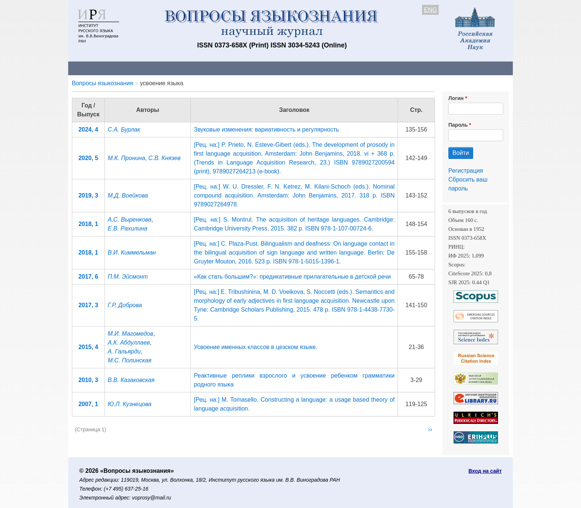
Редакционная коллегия (386, 68)
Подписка (326, 68)
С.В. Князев (164, 158)
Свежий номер (219, 68)
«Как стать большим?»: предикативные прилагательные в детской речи (292, 276)
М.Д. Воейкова (128, 195)
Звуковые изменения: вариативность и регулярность (266, 129)
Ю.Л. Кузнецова (130, 404)
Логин (456, 98)
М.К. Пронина (126, 158)
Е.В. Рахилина (127, 228)
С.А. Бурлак (124, 129)
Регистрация (465, 170)
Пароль (458, 125)
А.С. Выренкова (130, 219)
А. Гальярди (124, 351)
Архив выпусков (276, 68)
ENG (430, 10)
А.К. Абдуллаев (129, 342)
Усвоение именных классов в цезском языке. (255, 347)
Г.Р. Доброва (125, 305)
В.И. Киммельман (132, 252)
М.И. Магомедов (130, 334)
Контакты (133, 68)
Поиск (442, 68)
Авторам (173, 68)
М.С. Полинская (130, 360)
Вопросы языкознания (102, 83)
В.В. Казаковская (131, 380)
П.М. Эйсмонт (128, 276)
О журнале (90, 68)
